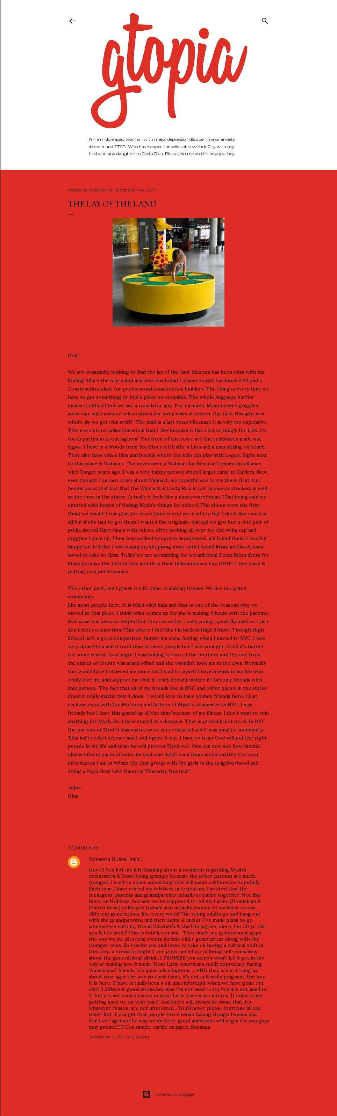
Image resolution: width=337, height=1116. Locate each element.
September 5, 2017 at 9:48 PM (119, 1037)
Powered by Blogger (168, 1094)
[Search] (265, 19)
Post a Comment (88, 1052)
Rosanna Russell (109, 859)
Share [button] (73, 822)
